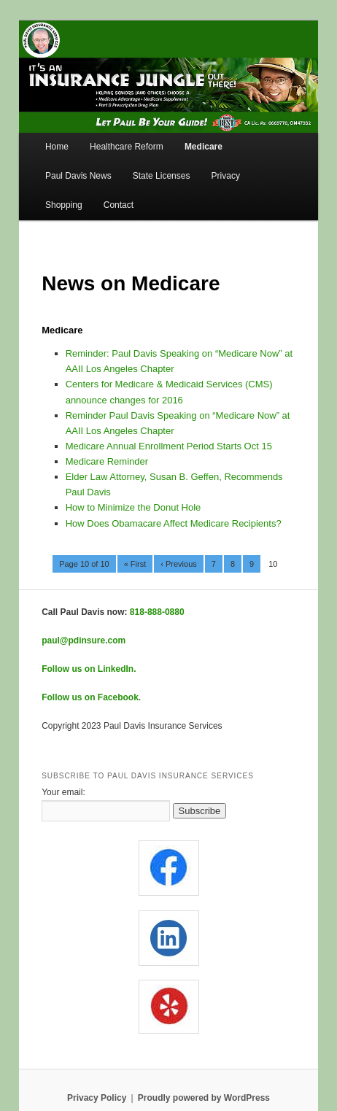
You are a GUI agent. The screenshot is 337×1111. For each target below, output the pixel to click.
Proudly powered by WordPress (204, 1098)
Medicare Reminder (107, 461)
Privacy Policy (96, 1098)
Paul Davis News (78, 176)
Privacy (226, 176)
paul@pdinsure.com (83, 640)
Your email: (63, 792)
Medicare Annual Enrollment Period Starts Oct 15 (169, 446)
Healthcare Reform (126, 147)
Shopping (63, 205)
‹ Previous (178, 564)
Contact (118, 205)
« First (135, 564)
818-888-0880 (157, 612)
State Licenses (161, 176)
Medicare (203, 147)
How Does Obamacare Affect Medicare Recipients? (174, 523)
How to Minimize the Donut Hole (133, 507)
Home (57, 147)
